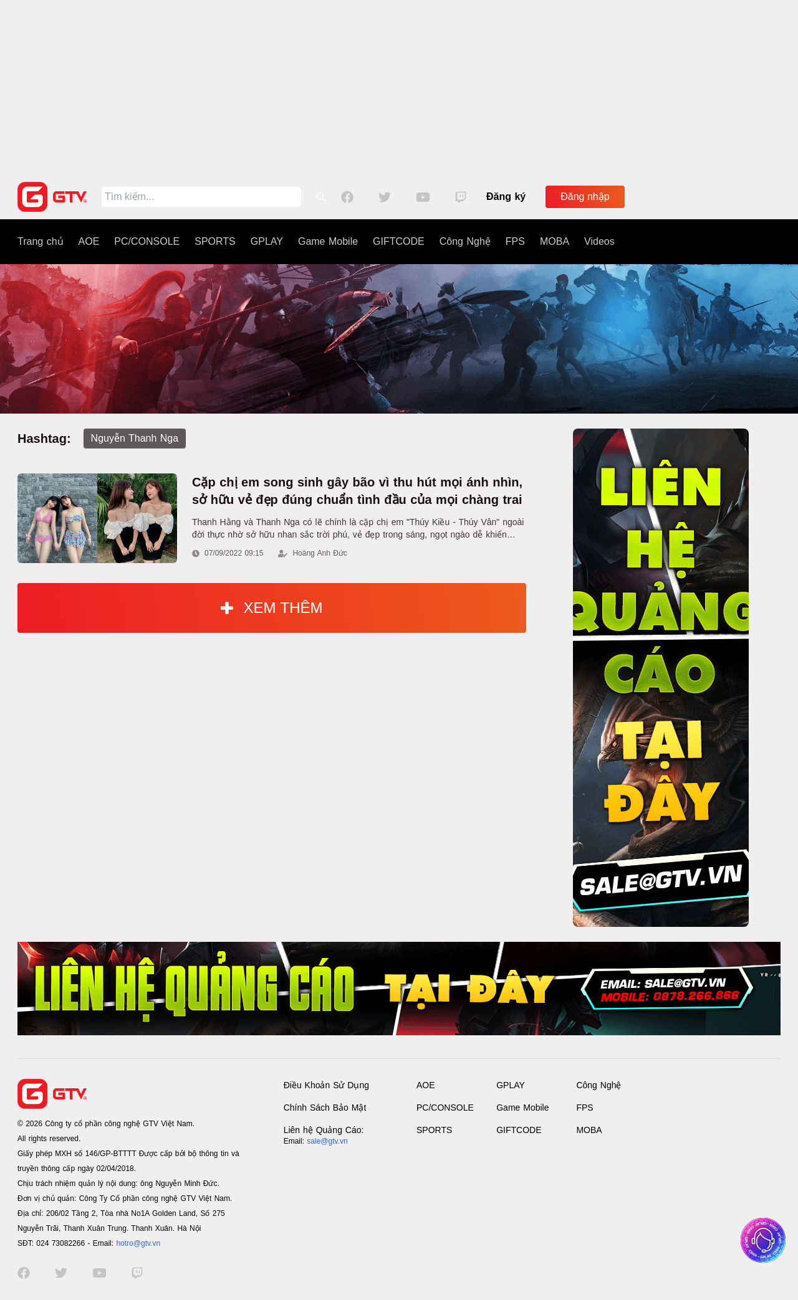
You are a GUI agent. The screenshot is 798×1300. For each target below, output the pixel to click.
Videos (599, 241)
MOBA (554, 241)
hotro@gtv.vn (138, 1243)
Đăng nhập (584, 196)
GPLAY (267, 241)
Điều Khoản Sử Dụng (326, 1085)
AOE (89, 241)
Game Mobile (328, 241)
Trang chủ (40, 241)
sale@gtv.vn (327, 1141)
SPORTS (215, 241)
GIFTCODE (399, 241)
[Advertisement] (399, 87)
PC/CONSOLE (147, 241)
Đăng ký (506, 196)
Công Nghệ (465, 241)
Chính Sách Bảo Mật (325, 1108)
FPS (515, 241)
